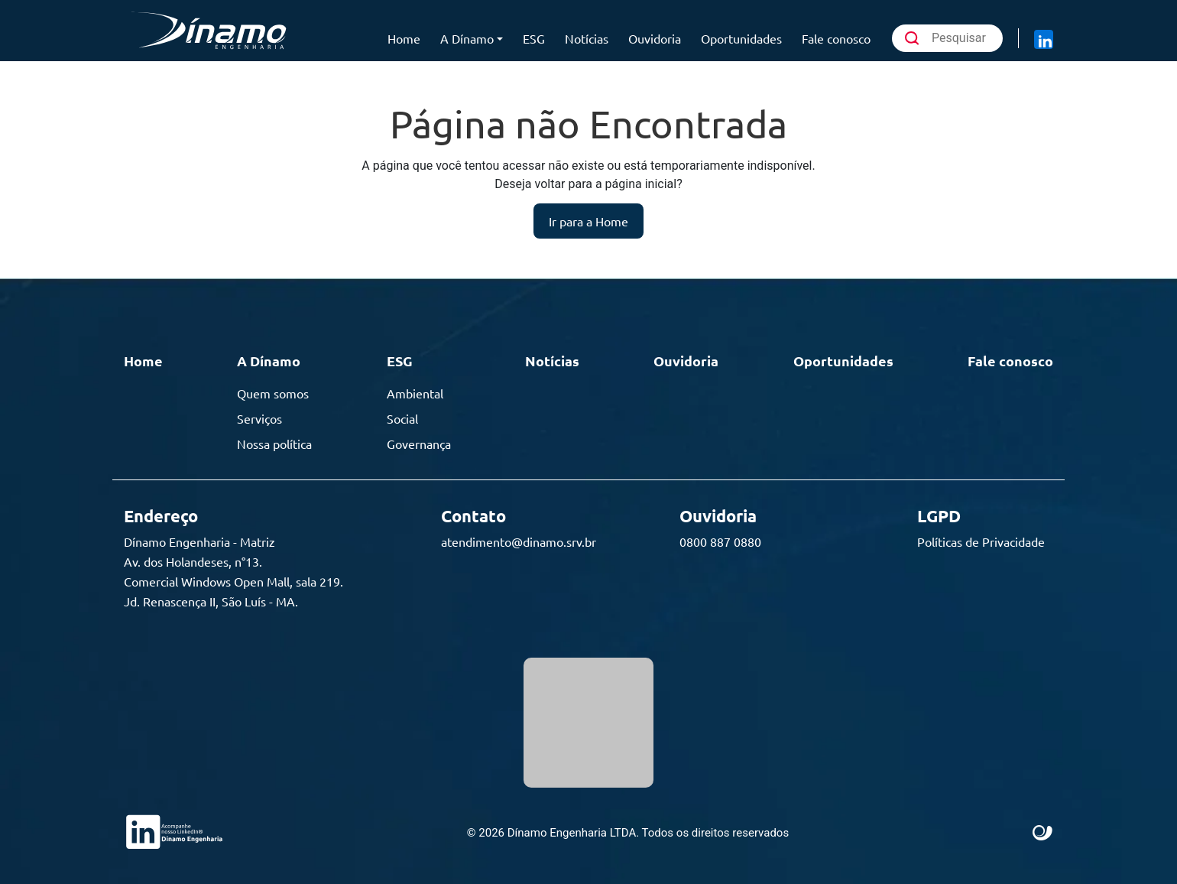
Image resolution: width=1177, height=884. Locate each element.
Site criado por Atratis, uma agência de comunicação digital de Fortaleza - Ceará (1043, 833)
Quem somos (273, 393)
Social (402, 418)
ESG (534, 38)
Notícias (586, 38)
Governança (419, 443)
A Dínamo (467, 38)
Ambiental (415, 393)
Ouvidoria (654, 38)
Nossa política (274, 443)
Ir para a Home (588, 221)
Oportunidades (741, 38)
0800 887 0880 (720, 541)
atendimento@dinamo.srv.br (518, 541)
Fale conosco (836, 38)
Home (403, 38)
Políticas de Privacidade (981, 541)
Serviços (259, 418)
